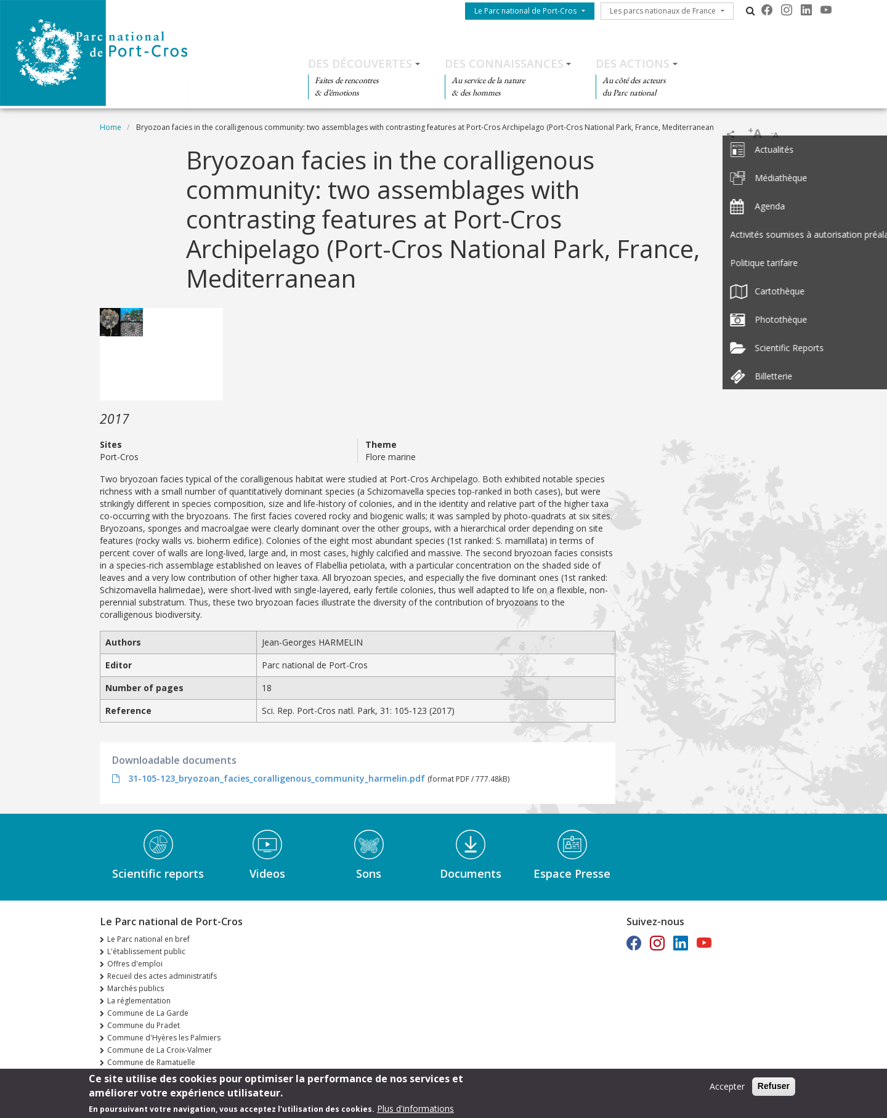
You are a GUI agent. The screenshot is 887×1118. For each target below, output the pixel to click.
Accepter (727, 1087)
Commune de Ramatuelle (151, 1062)
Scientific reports (158, 873)
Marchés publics (135, 988)
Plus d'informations (415, 1109)
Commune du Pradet (143, 1025)
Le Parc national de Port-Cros (525, 11)
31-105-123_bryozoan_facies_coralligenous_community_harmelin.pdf (276, 778)
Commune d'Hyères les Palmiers (164, 1037)
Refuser (774, 1087)
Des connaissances (504, 63)
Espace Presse (571, 873)
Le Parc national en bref (148, 939)
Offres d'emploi (135, 963)
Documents (470, 873)
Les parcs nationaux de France (663, 11)
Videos (267, 873)
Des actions (633, 63)
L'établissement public (146, 951)
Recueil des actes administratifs (162, 976)
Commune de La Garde (147, 1013)
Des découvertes (360, 63)
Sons (368, 873)
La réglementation (139, 1000)
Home (110, 127)
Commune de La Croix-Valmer (159, 1050)
